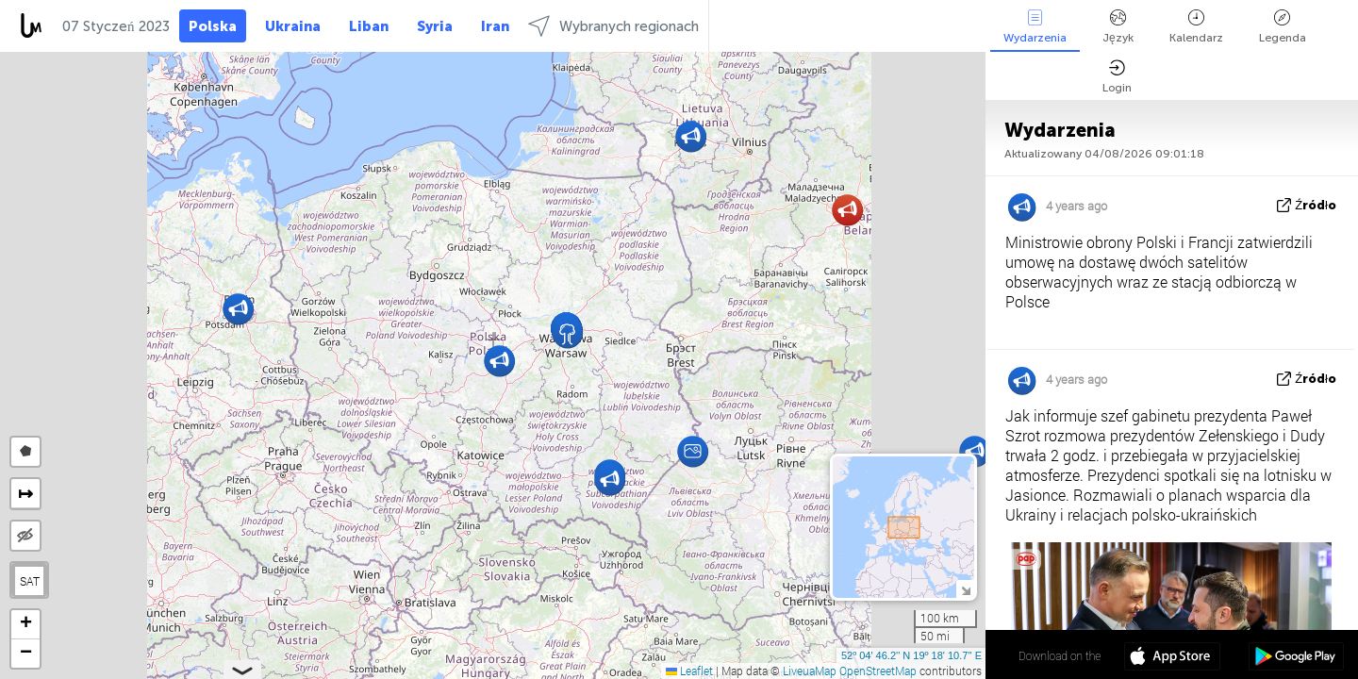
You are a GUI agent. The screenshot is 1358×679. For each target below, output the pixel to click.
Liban (369, 26)
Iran (495, 26)
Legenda (1282, 26)
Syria (435, 26)
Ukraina (293, 26)
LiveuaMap (809, 670)
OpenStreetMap (878, 670)
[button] (692, 451)
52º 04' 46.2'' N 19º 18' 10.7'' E (911, 655)
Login (1117, 76)
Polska (213, 26)
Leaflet (689, 670)
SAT (30, 580)
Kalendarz (1196, 26)
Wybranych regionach (613, 26)
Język (1118, 26)
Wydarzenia (1035, 26)
